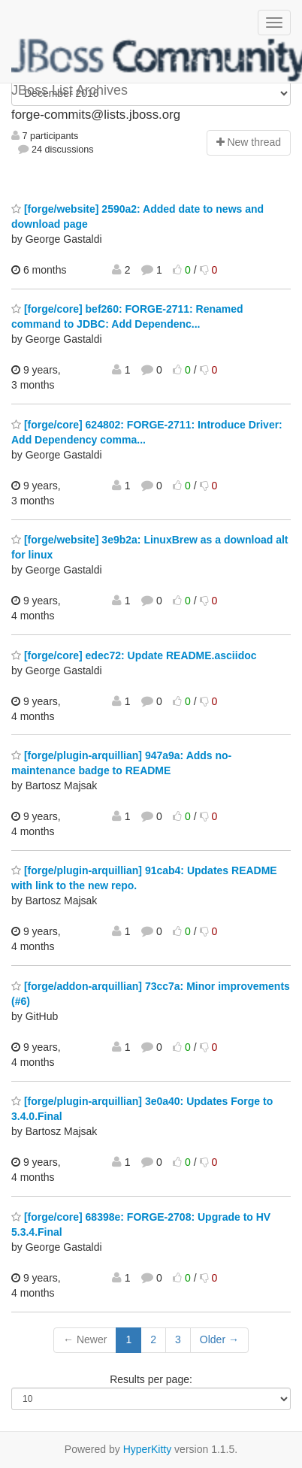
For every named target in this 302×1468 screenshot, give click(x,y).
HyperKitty (147, 1449)
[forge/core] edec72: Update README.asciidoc (134, 655)
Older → (219, 1339)
